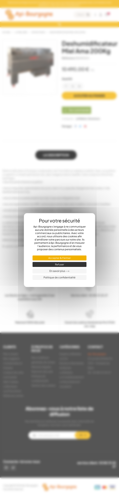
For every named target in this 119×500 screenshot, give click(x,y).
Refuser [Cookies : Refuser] (59, 264)
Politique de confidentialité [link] (59, 277)
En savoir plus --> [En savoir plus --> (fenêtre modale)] (59, 270)
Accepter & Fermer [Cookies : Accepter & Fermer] (59, 258)
